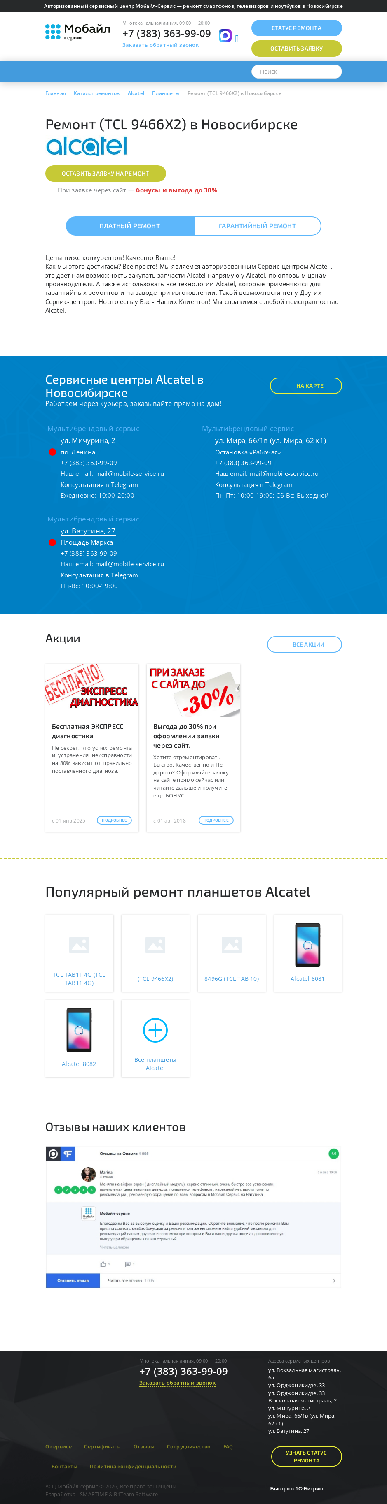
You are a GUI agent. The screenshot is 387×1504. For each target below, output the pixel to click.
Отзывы (144, 1446)
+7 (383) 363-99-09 (166, 33)
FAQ (228, 1446)
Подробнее (114, 820)
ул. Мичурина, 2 (88, 440)
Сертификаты (102, 1446)
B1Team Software (136, 1494)
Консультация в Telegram (99, 484)
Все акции (301, 644)
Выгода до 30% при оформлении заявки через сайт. (186, 735)
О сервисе (58, 1446)
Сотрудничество (189, 1446)
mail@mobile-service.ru (129, 473)
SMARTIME (94, 1494)
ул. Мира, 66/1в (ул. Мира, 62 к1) (270, 440)
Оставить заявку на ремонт (106, 173)
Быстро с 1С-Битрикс (297, 1489)
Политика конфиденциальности (133, 1466)
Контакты (65, 1466)
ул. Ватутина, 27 (88, 530)
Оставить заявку (296, 48)
